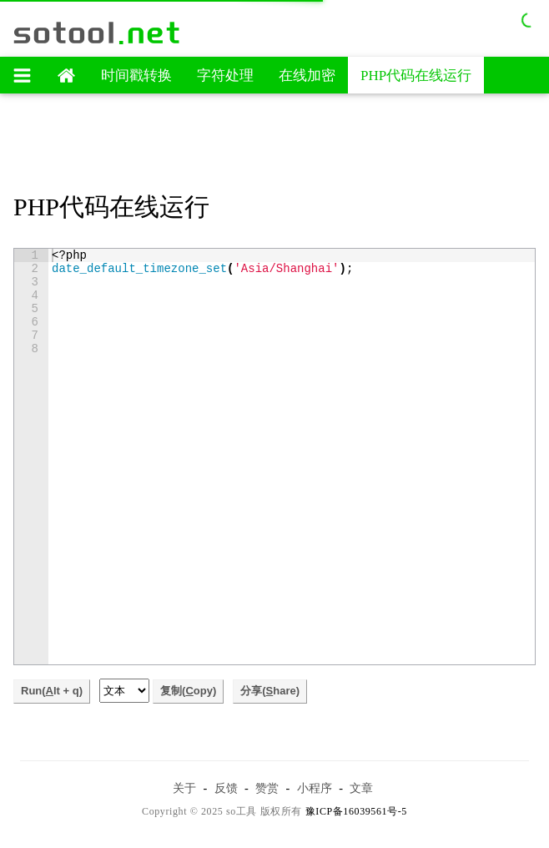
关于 (184, 788)
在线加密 (307, 75)
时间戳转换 (136, 75)
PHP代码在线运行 (415, 75)
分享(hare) (270, 690)
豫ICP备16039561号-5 (356, 811)
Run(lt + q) (52, 690)
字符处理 (225, 75)
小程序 (314, 788)
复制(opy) (188, 690)
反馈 (226, 788)
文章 (361, 788)
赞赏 (267, 788)
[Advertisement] (274, 144)
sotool (97, 32)
